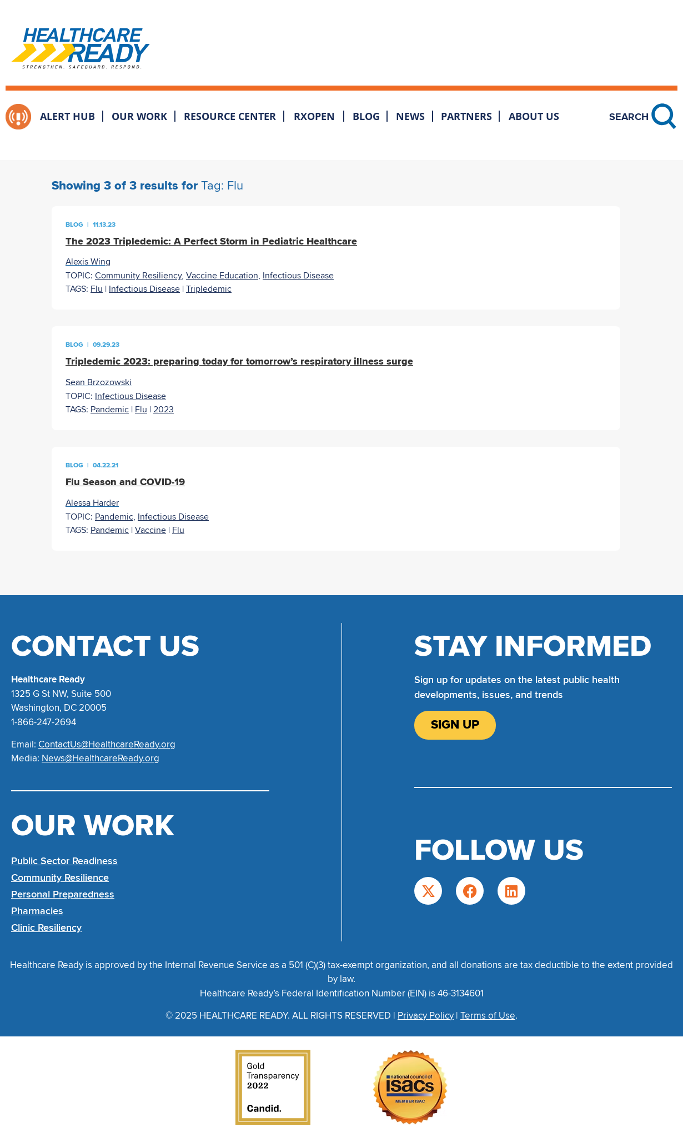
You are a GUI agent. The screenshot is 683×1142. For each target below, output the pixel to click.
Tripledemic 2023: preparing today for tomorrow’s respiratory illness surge (239, 361)
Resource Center (230, 116)
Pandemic (110, 409)
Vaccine (150, 530)
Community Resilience (60, 877)
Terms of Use (487, 1015)
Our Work (139, 116)
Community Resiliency (138, 275)
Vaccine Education (222, 275)
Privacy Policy (426, 1015)
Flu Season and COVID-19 (125, 482)
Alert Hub (67, 116)
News (410, 116)
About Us (534, 116)
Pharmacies (37, 911)
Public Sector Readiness (64, 861)
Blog (366, 116)
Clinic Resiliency (46, 927)
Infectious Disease (298, 275)
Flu (97, 289)
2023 (163, 409)
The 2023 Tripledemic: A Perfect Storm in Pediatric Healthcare (211, 241)
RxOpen (314, 116)
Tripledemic (209, 289)
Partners (466, 116)
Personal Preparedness (62, 894)
